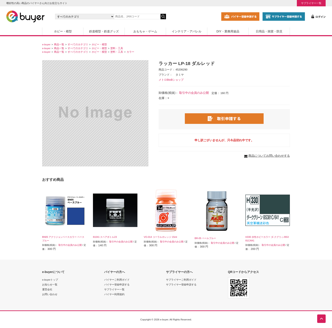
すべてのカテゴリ (78, 44)
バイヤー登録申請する (117, 284)
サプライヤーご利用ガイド (181, 279)
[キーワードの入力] (137, 16)
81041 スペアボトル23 (105, 237)
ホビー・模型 (63, 31)
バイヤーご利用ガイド (117, 279)
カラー (130, 51)
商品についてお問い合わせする (269, 155)
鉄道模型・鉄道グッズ (104, 31)
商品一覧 (59, 44)
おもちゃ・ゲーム (145, 31)
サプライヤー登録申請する (181, 284)
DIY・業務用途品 (227, 31)
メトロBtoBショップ (171, 79)
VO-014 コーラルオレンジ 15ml (160, 237)
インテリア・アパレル (186, 31)
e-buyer (46, 44)
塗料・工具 (116, 48)
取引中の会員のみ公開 (194, 92)
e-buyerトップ (50, 279)
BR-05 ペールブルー (205, 238)
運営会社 (47, 289)
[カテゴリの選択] (84, 16)
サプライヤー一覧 (311, 3)
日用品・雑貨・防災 (269, 31)
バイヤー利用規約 (114, 294)
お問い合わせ (49, 294)
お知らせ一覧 (49, 284)
